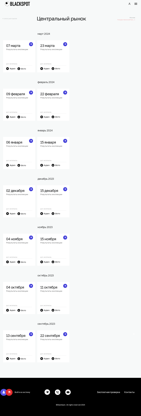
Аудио (12, 68)
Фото (23, 69)
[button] (129, 4)
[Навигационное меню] (135, 4)
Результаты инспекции (17, 49)
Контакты (129, 392)
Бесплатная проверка (108, 392)
